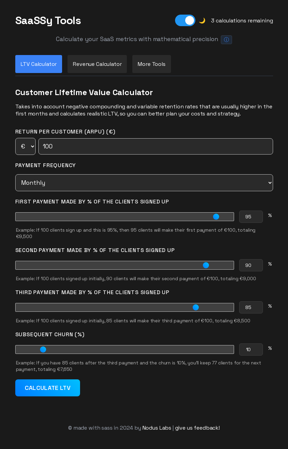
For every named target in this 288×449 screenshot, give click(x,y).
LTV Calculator (39, 64)
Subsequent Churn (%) (50, 334)
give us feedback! (197, 427)
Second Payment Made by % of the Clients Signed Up (95, 250)
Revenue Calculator (97, 64)
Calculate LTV (48, 388)
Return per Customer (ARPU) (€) (144, 141)
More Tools (151, 64)
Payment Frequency (45, 165)
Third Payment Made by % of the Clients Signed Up (92, 292)
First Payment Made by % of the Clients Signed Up (92, 201)
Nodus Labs (156, 427)
